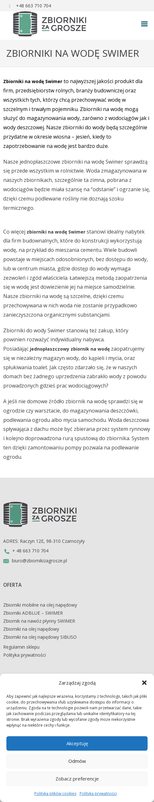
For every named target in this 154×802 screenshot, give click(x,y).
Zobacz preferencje (77, 778)
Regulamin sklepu (21, 647)
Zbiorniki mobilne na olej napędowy (40, 605)
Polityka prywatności (98, 793)
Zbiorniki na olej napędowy (31, 629)
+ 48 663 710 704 (25, 551)
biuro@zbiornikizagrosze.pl (35, 561)
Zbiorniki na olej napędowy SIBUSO (40, 637)
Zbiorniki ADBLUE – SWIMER (33, 613)
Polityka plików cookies (55, 793)
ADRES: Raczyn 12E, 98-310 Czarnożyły (44, 541)
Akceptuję (77, 743)
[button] (144, 682)
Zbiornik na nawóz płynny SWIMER (39, 621)
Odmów (77, 761)
